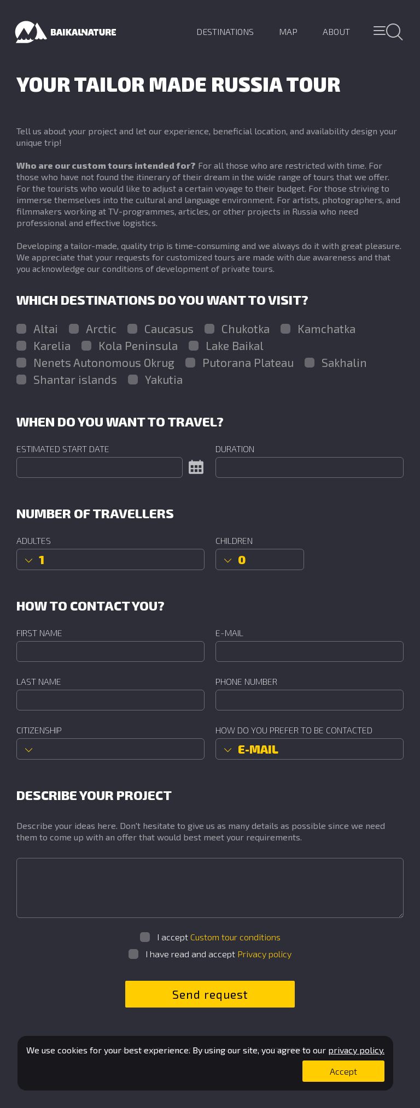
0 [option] (242, 559)
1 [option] (41, 559)
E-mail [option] (258, 749)
